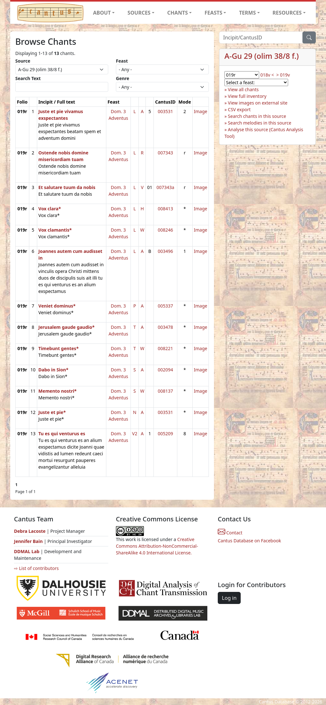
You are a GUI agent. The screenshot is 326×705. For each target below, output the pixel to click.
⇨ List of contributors (36, 568)
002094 (165, 370)
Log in (229, 597)
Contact (230, 533)
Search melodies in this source (259, 123)
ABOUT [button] (102, 12)
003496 (165, 251)
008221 (165, 348)
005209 (165, 433)
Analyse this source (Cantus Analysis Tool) (263, 132)
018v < (267, 75)
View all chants (243, 89)
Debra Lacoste (30, 531)
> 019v (283, 75)
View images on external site (257, 103)
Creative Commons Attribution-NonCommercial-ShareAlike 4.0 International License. (157, 546)
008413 (165, 209)
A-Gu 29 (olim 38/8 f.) (261, 56)
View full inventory (247, 96)
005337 (165, 306)
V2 (134, 433)
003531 (165, 111)
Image (200, 111)
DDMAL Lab (26, 551)
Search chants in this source (257, 116)
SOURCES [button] (139, 12)
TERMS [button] (247, 12)
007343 (165, 153)
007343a (165, 187)
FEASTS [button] (214, 12)
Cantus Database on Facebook (249, 541)
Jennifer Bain (29, 541)
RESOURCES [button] (287, 12)
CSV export (239, 109)
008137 (165, 391)
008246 (165, 230)
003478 (165, 327)
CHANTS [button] (177, 12)
